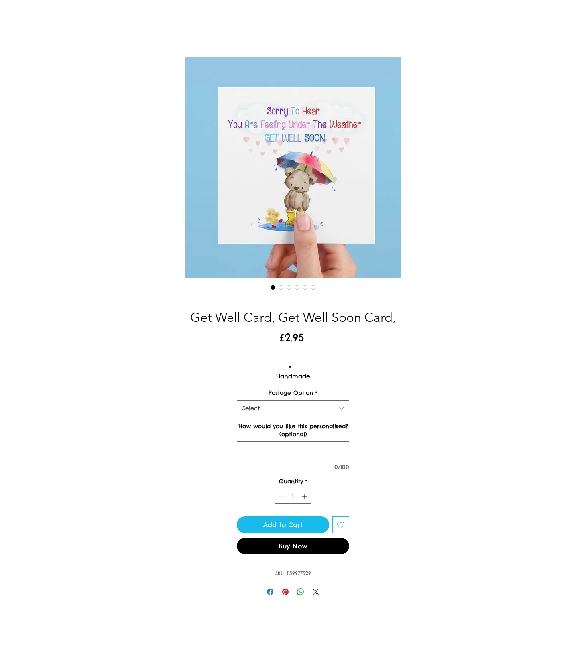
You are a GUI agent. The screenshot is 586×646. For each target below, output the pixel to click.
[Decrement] (281, 496)
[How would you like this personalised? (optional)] (293, 451)
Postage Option (293, 392)
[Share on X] (316, 592)
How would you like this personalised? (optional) (293, 430)
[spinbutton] (293, 496)
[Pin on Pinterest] (285, 592)
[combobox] (293, 408)
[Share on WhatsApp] (300, 592)
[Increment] (305, 496)
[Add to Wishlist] (340, 524)
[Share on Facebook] (270, 592)
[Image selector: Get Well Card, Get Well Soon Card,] (273, 287)
